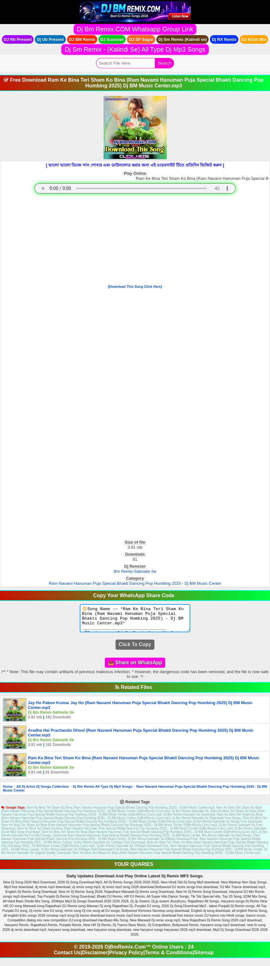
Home (8, 791)
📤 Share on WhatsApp (135, 667)
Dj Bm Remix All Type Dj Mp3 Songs (102, 791)
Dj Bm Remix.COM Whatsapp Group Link (135, 29)
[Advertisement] (135, 240)
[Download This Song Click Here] (135, 286)
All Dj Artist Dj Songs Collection (42, 791)
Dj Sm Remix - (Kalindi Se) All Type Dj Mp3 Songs (135, 49)
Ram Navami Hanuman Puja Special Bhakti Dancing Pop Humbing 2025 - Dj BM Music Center (135, 583)
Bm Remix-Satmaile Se (135, 571)
